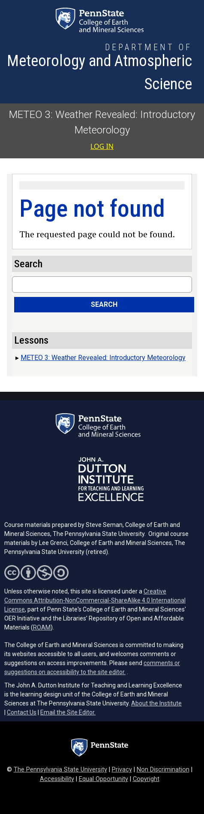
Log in (102, 146)
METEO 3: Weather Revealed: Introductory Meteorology (103, 358)
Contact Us (21, 712)
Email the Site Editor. (68, 712)
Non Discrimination (163, 769)
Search (104, 304)
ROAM (42, 627)
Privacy (122, 769)
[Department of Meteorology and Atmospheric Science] (99, 68)
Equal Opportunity (103, 779)
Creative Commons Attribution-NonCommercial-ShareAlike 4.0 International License (95, 600)
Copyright (146, 779)
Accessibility (57, 779)
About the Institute (156, 703)
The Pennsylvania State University (60, 769)
